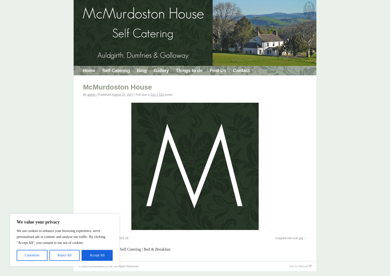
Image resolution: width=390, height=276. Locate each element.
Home (89, 70)
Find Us (218, 70)
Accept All (97, 255)
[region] (64, 240)
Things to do (189, 70)
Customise (32, 255)
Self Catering (116, 70)
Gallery (161, 70)
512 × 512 (157, 94)
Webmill (304, 266)
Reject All (64, 255)
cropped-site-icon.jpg (289, 238)
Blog (142, 70)
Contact (241, 70)
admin (91, 94)
